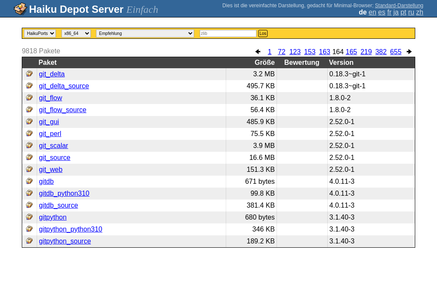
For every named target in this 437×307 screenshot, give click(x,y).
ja (396, 12)
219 (366, 51)
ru (411, 12)
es (381, 12)
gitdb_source (58, 205)
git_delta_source (64, 86)
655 (396, 51)
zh (419, 12)
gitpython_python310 (70, 229)
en (372, 12)
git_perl (50, 133)
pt (403, 12)
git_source (54, 157)
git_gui (49, 121)
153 (310, 51)
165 (351, 51)
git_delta (52, 74)
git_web (50, 169)
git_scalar (53, 145)
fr (389, 12)
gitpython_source (65, 241)
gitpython (53, 217)
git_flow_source (62, 109)
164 (338, 51)
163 (324, 51)
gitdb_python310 (64, 193)
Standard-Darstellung (399, 6)
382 (381, 51)
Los (262, 33)
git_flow (50, 97)
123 (295, 51)
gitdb (46, 181)
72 (282, 51)
